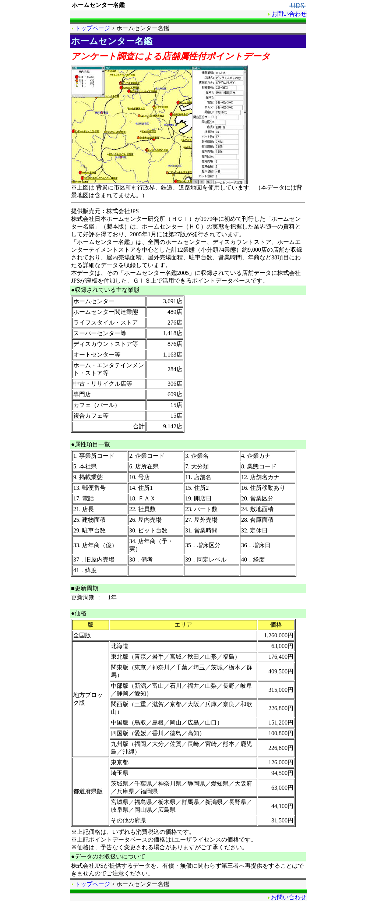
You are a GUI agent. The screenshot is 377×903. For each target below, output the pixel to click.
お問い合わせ (289, 14)
